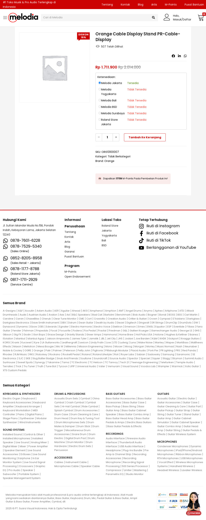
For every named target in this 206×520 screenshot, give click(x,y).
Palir (48, 350)
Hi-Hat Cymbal (71, 406)
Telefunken (167, 362)
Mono (108, 346)
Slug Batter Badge (43, 358)
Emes (141, 326)
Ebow (33, 326)
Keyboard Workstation (16, 410)
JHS (120, 338)
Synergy (40, 362)
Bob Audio (139, 314)
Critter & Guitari (137, 318)
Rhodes (7, 354)
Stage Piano (10, 418)
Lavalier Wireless (191, 470)
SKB (28, 358)
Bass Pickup (113, 406)
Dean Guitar (86, 322)
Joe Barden (142, 338)
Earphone (24, 458)
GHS (197, 330)
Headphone (113, 450)
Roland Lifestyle (102, 354)
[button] (200, 17)
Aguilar (65, 310)
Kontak (125, 4)
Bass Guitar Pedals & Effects (124, 426)
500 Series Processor (135, 466)
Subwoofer (9, 474)
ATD (181, 310)
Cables (58, 462)
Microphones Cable (66, 466)
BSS (179, 314)
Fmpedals (42, 330)
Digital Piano (34, 414)
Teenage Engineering (144, 362)
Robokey (41, 354)
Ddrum (72, 322)
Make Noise (145, 342)
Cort (89, 318)
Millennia (71, 346)
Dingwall (144, 322)
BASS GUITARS (115, 394)
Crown (153, 318)
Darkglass (193, 318)
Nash (179, 346)
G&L (125, 330)
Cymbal (85, 398)
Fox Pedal (90, 330)
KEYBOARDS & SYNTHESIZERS (21, 394)
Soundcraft (100, 358)
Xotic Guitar (192, 366)
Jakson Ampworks (58, 338)
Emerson (130, 326)
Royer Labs (127, 354)
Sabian (141, 354)
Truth (40, 366)
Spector (133, 358)
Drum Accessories (86, 410)
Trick (18, 366)
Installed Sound (12, 434)
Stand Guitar (191, 414)
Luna (133, 342)
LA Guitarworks (51, 342)
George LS (185, 330)
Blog (140, 4)
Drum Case (61, 414)
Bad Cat (97, 314)
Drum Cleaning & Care (84, 414)
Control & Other (33, 434)
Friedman (114, 330)
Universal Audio (86, 366)
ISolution (8, 338)
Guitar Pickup (165, 410)
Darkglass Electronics (16, 322)
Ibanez (194, 334)
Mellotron (29, 346)
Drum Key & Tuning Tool (85, 418)
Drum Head (61, 418)
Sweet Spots (25, 362)
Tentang (107, 4)
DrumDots (185, 322)
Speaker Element (15, 450)
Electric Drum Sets (80, 446)
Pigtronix (98, 350)
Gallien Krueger (139, 330)
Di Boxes (25, 454)
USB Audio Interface (131, 446)
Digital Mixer (10, 446)
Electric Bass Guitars (139, 422)
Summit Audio (193, 358)
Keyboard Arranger (28, 406)
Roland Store (110, 226)
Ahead (76, 310)
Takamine (53, 362)
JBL (103, 338)
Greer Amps (93, 334)
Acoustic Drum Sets (66, 398)
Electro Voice (102, 326)
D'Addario (179, 318)
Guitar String (172, 430)
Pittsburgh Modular (116, 350)
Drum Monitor (75, 442)
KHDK (163, 338)
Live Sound (22, 442)
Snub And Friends (67, 358)
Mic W (59, 346)
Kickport (174, 338)
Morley (150, 346)
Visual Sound (130, 366)
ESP (169, 326)
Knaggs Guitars (190, 338)
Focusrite (65, 330)
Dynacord (9, 326)
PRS (178, 350)
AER (56, 310)
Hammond (110, 334)
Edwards (51, 326)
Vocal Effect (166, 462)
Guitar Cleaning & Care (171, 406)
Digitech (131, 322)
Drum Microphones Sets (70, 422)
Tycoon (63, 366)
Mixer (23, 446)
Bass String (129, 406)
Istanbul (20, 338)
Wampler (163, 366)
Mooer (119, 346)
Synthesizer (27, 418)
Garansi (70, 251)
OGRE (27, 350)
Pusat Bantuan (74, 256)
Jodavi (129, 338)
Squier (156, 358)
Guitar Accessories (169, 402)
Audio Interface (115, 438)
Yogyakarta (109, 235)
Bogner (152, 314)
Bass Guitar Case (133, 402)
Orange (109, 161)
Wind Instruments (30, 422)
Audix (23, 314)
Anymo (148, 310)
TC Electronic (79, 362)
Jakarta (107, 230)
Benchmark (123, 314)
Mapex (170, 342)
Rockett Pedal (71, 354)
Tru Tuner (29, 366)
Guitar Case (190, 402)
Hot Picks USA (144, 334)
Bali (104, 240)
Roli (116, 354)
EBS (41, 326)
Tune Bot (51, 366)
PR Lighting (166, 350)
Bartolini (109, 314)
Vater (101, 366)
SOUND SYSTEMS (13, 430)
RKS (31, 354)
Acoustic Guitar (166, 398)
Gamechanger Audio (164, 330)
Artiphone (171, 310)
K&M (155, 338)
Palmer (57, 350)
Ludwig (123, 342)
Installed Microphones (16, 438)
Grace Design (55, 334)
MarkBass (183, 342)
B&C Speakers (81, 314)
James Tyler (79, 338)
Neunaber (191, 346)
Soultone (85, 358)
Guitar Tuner (174, 414)
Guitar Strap (183, 410)
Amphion (110, 310)
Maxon (17, 346)
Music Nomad (165, 346)
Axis (61, 314)
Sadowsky (153, 354)
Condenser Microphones (172, 446)
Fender (16, 330)
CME (81, 318)
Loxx (108, 342)
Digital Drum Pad (76, 438)
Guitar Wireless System (182, 434)
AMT (121, 310)
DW (196, 322)
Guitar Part (194, 406)
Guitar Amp (164, 418)
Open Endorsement (78, 276)
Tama (65, 362)
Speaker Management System (22, 478)
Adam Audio (44, 310)
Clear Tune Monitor (64, 318)
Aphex (159, 310)
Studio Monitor (135, 474)
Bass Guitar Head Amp (119, 418)
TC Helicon (96, 362)
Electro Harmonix (81, 326)
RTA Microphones (168, 458)
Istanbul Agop (35, 338)
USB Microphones (192, 458)
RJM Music (21, 354)
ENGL (150, 326)
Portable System (29, 474)
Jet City (111, 338)
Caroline (8, 318)
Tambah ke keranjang (145, 137)
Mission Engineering (91, 346)
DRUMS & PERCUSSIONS (69, 394)
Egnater (64, 326)
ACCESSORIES (63, 457)
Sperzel (145, 358)
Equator (160, 326)
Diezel (120, 322)
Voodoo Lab (148, 366)
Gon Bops (39, 334)
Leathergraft (69, 342)
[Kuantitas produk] (107, 137)
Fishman (28, 330)
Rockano (54, 354)
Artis (154, 4)
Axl (68, 314)
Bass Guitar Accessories (121, 398)
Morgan (139, 346)
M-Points (171, 4)
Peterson (69, 350)
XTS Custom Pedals (15, 370)
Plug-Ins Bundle (132, 450)
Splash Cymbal (63, 410)
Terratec (8, 366)
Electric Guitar (186, 398)
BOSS (172, 314)
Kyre (36, 342)
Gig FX (17, 334)
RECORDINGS (114, 434)
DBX (63, 322)
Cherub (46, 318)
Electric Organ (11, 398)
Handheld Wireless (181, 466)
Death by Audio (105, 322)
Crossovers (26, 466)
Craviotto (99, 318)
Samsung (168, 354)
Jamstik (93, 338)
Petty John (84, 350)
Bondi (162, 314)
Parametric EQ (115, 474)
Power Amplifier (38, 446)
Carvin (20, 318)
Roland (86, 354)
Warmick (177, 366)
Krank (15, 342)
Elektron (118, 326)
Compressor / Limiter (119, 470)
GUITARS (163, 394)
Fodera (77, 330)
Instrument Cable (76, 462)
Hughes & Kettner (176, 334)
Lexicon (83, 342)
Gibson (7, 334)
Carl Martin (190, 314)
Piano (20, 414)
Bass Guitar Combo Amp (134, 414)
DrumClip (171, 322)
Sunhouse (9, 362)
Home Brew (126, 334)
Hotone (159, 334)
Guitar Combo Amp (169, 426)
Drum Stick (83, 426)
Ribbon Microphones (188, 454)
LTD (115, 342)
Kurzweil (26, 342)
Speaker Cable (90, 466)
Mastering (140, 470)
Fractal (102, 330)
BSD (104, 245)
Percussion (61, 450)
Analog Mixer (39, 442)
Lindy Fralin (97, 342)
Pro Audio (14, 470)
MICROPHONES (167, 442)
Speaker (28, 470)
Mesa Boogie (45, 346)
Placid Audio (138, 350)
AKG (85, 310)
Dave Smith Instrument (45, 322)
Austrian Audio (37, 314)
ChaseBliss (32, 318)
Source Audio (117, 358)
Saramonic (183, 354)
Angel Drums (134, 310)
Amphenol (96, 310)
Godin (27, 334)
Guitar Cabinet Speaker (185, 422)
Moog (128, 346)
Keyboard (29, 398)
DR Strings (157, 322)
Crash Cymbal (75, 402)
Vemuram (114, 366)
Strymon (177, 358)
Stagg (166, 358)
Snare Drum (79, 434)
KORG (6, 342)
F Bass (190, 326)
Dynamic (22, 326)
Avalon (53, 314)
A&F (20, 310)
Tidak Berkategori (119, 156)
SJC (21, 358)
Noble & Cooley (12, 350)
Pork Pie (153, 350)
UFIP (72, 366)
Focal (54, 330)
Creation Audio (117, 318)
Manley (159, 342)
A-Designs (9, 310)
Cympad (165, 318)
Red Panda (189, 350)
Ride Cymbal (90, 406)
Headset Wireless (168, 470)
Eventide (179, 326)
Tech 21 (124, 362)
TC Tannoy (111, 362)
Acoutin (29, 310)
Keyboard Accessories (17, 402)
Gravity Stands (75, 334)
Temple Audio (184, 362)
